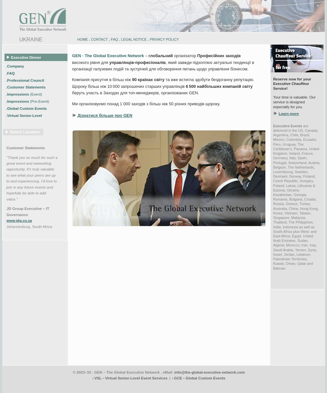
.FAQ (11, 73)
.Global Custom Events (27, 108)
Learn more (289, 114)
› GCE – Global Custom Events (198, 378)
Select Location (25, 131)
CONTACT (99, 39)
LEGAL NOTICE (134, 39)
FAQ (114, 39)
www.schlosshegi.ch (47, 391)
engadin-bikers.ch (185, 386)
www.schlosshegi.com (17, 391)
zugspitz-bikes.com (212, 386)
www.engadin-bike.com (18, 386)
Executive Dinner (24, 57)
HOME (82, 39)
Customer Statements (25, 148)
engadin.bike (162, 386)
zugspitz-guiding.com (265, 386)
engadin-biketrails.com (137, 386)
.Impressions (24, 94)
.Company (15, 66)
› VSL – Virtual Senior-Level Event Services (129, 378)
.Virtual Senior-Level (24, 116)
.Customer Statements (26, 87)
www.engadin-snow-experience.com (96, 386)
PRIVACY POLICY (164, 39)
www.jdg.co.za (19, 220)
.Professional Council (25, 80)
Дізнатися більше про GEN (104, 115)
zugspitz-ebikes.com (295, 386)
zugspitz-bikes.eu (238, 386)
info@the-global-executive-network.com (209, 372)
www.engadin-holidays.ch (52, 386)
